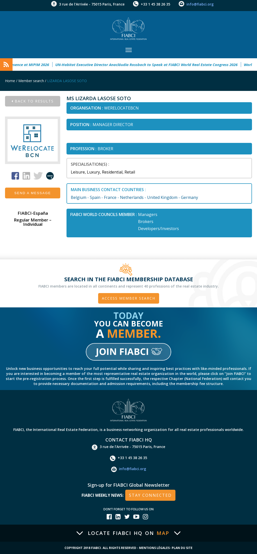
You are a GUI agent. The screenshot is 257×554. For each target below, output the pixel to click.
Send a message (32, 193)
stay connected (150, 495)
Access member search (128, 298)
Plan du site (182, 548)
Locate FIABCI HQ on (128, 533)
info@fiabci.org (200, 4)
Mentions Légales (154, 548)
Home (10, 80)
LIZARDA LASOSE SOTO (67, 80)
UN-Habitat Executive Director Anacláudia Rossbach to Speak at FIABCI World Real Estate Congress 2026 (149, 64)
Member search (31, 80)
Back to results (33, 101)
